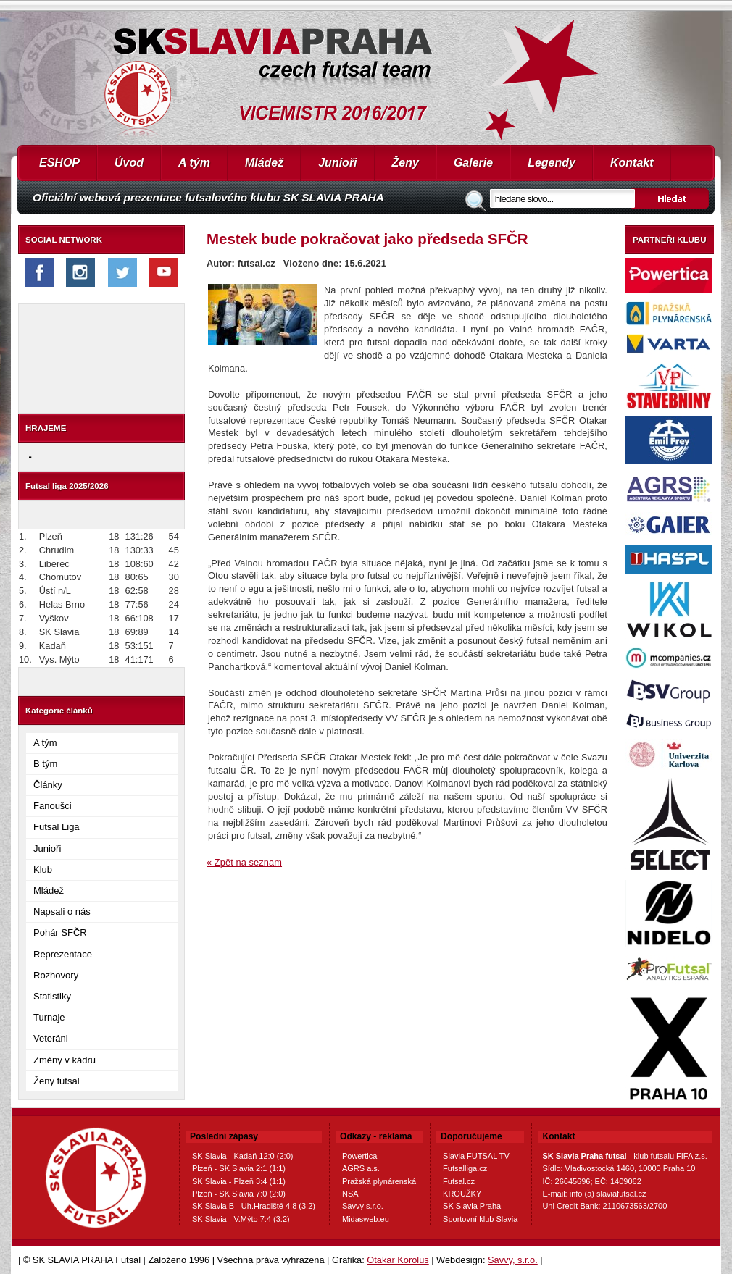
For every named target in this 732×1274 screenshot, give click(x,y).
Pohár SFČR (60, 932)
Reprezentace (62, 954)
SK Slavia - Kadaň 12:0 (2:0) (242, 1156)
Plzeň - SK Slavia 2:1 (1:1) (239, 1168)
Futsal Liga (56, 826)
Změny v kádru (64, 1060)
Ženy (405, 162)
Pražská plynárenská (379, 1181)
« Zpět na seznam (244, 862)
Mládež (264, 162)
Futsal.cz (459, 1181)
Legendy (551, 162)
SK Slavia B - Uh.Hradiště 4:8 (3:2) (253, 1206)
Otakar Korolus (397, 1259)
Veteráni (50, 1038)
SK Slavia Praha (472, 1206)
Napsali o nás (62, 911)
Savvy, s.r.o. (513, 1259)
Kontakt (632, 162)
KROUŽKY (462, 1193)
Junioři (337, 162)
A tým (194, 162)
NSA (350, 1193)
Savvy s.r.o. (362, 1206)
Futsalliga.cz (465, 1168)
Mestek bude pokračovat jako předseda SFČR (367, 238)
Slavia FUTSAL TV (476, 1156)
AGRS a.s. (361, 1168)
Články (47, 784)
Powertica (359, 1156)
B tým (45, 763)
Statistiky (52, 996)
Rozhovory (55, 975)
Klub (42, 869)
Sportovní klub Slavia (480, 1219)
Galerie (473, 162)
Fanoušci (52, 805)
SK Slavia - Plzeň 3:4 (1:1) (239, 1181)
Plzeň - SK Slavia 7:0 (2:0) (239, 1193)
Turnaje (49, 1017)
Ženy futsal (56, 1081)
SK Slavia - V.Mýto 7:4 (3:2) (241, 1219)
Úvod (129, 162)
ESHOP (59, 162)
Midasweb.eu (365, 1219)
